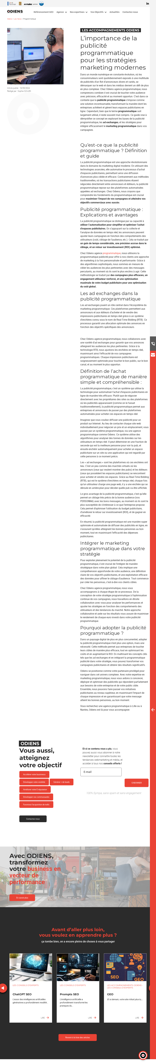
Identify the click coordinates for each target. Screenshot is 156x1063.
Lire (45, 1017)
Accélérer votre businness (34, 774)
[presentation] (103, 788)
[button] (143, 1055)
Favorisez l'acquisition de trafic (36, 804)
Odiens (9, 19)
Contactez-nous (33, 818)
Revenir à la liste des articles (77, 1037)
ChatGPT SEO (22, 994)
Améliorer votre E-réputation (35, 789)
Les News (17, 19)
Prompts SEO (69, 994)
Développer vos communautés (36, 797)
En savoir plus (22, 897)
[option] (30, 988)
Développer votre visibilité (34, 782)
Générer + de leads (61, 782)
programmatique (112, 253)
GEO (110, 994)
